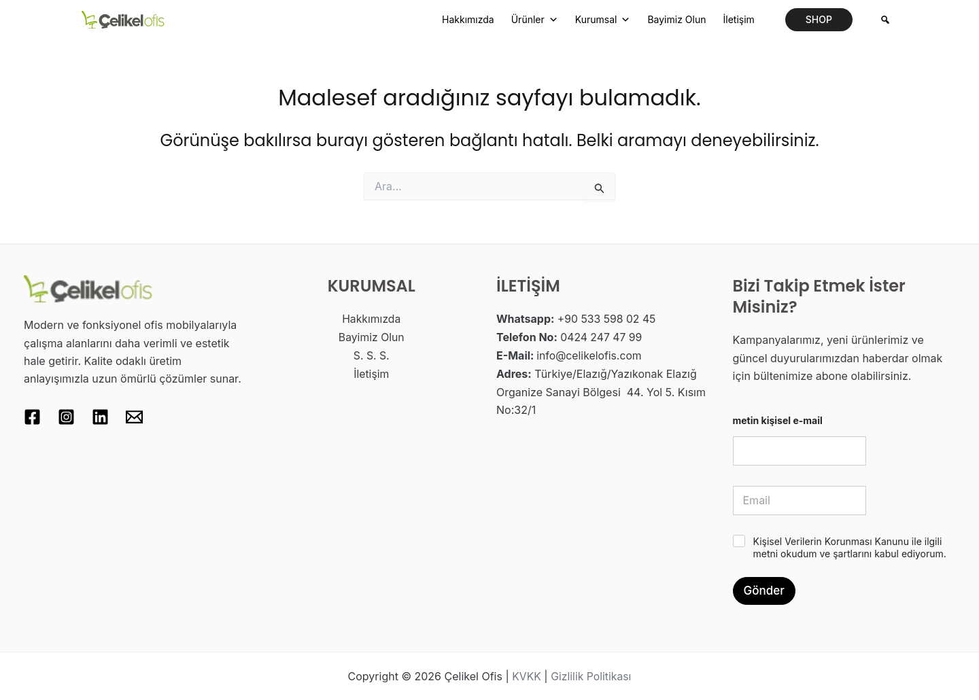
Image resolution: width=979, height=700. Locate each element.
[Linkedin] (100, 416)
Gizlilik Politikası (591, 676)
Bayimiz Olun (676, 19)
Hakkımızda (468, 19)
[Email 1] (134, 416)
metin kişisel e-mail (778, 420)
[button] (818, 19)
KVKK (525, 676)
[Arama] (885, 19)
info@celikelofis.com (589, 355)
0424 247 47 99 (601, 337)
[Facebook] (32, 416)
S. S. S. (371, 355)
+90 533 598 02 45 (607, 319)
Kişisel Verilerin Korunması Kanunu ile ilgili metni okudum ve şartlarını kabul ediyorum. (849, 547)
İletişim (738, 19)
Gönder (764, 590)
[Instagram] (66, 416)
